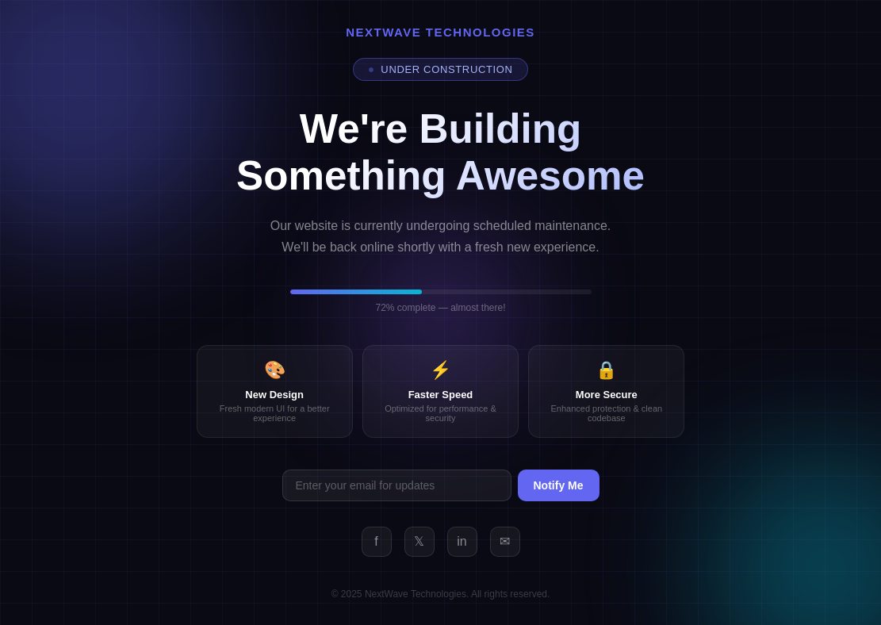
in (461, 541)
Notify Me (559, 485)
